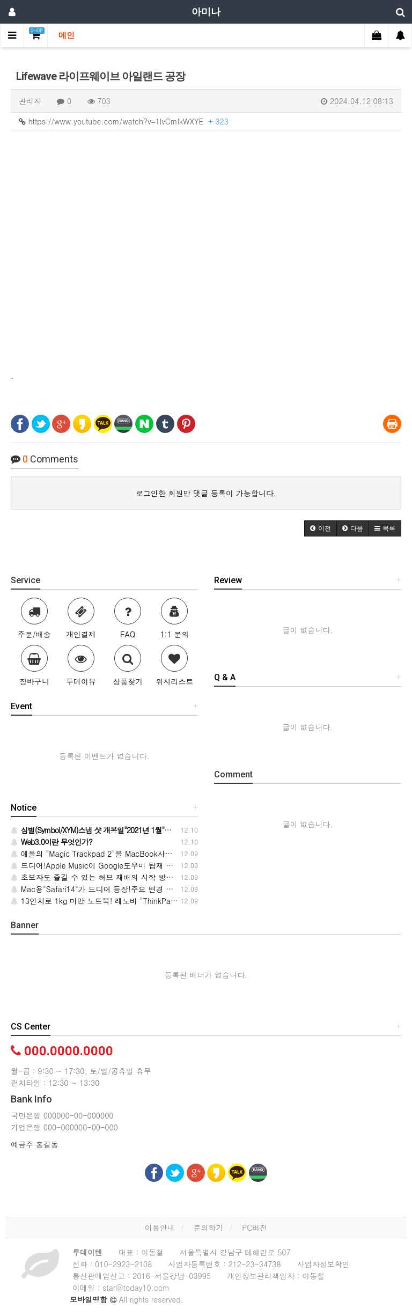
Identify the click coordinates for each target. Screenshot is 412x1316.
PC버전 (254, 1227)
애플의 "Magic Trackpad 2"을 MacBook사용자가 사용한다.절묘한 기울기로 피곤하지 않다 (169, 853)
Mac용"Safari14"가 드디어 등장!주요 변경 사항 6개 (103, 889)
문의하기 (208, 1227)
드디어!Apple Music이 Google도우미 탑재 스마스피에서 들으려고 (127, 865)
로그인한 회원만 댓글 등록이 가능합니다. (206, 493)
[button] (320, 528)
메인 (66, 35)
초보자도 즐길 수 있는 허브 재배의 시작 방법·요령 (101, 877)
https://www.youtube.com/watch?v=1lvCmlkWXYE (124, 121)
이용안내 (160, 1227)
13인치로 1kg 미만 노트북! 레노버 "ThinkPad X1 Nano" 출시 (119, 900)
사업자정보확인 (323, 1264)
